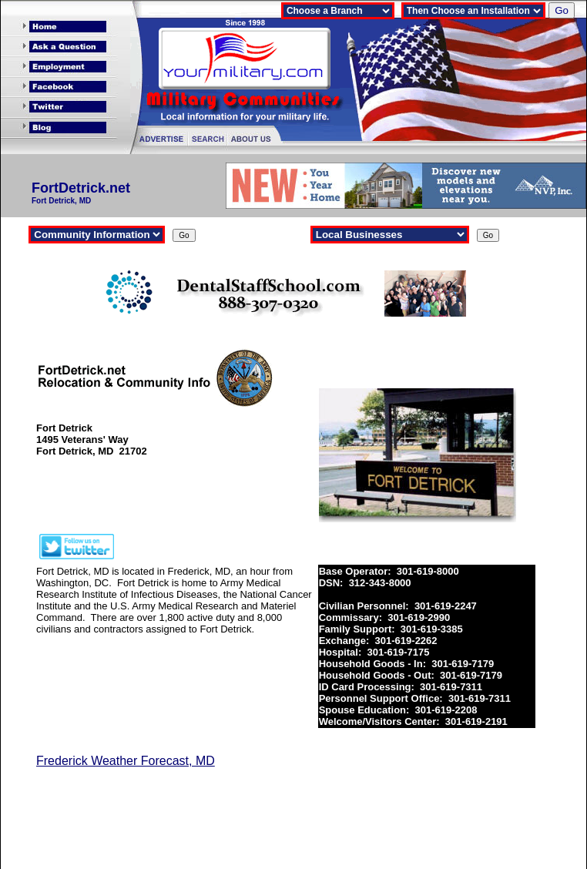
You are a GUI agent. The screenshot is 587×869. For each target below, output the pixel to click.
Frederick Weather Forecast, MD (125, 760)
